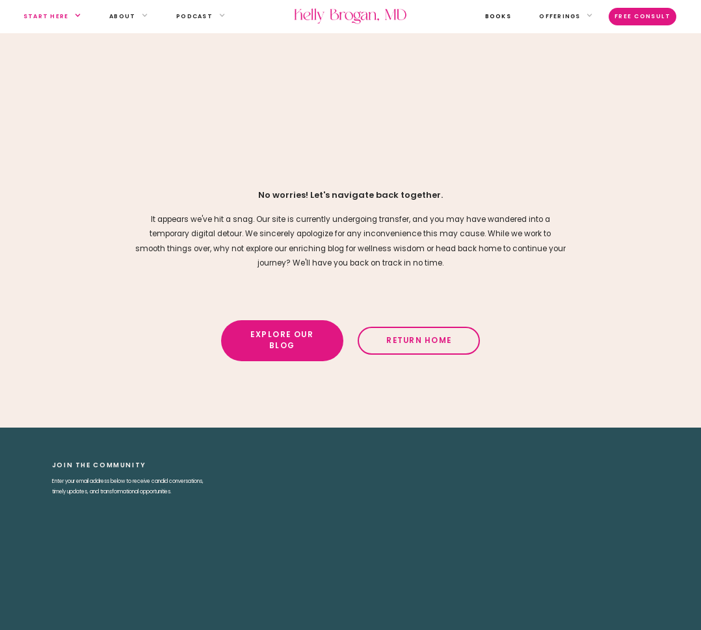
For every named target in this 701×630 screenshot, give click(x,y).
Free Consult (643, 16)
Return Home (418, 340)
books (498, 16)
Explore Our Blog (281, 340)
